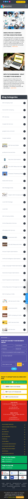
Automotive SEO (12, 237)
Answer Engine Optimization (10, 251)
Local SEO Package (7, 202)
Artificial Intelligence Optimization (11, 258)
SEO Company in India (8, 294)
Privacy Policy (11, 497)
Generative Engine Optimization (10, 273)
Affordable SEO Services (8, 230)
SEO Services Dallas (13, 145)
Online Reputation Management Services (13, 287)
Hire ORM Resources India (15, 166)
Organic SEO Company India (16, 195)
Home (3, 483)
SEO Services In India (14, 301)
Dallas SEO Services (7, 180)
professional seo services (8, 152)
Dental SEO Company (8, 110)
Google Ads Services (7, 124)
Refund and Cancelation (13, 486)
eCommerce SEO (12, 308)
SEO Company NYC (7, 102)
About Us (8, 483)
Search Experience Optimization (10, 280)
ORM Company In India (14, 315)
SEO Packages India (7, 188)
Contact (17, 484)
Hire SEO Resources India (15, 244)
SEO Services (11, 329)
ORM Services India (13, 322)
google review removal (8, 131)
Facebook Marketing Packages (16, 173)
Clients (11, 484)
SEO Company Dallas (8, 216)
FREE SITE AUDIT (21, 2)
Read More (15, 46)
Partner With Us (17, 483)
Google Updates (6, 138)
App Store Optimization (14, 159)
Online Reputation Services (9, 223)
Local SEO (5, 209)
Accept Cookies (20, 497)
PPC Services (5, 117)
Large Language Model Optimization (12, 265)
